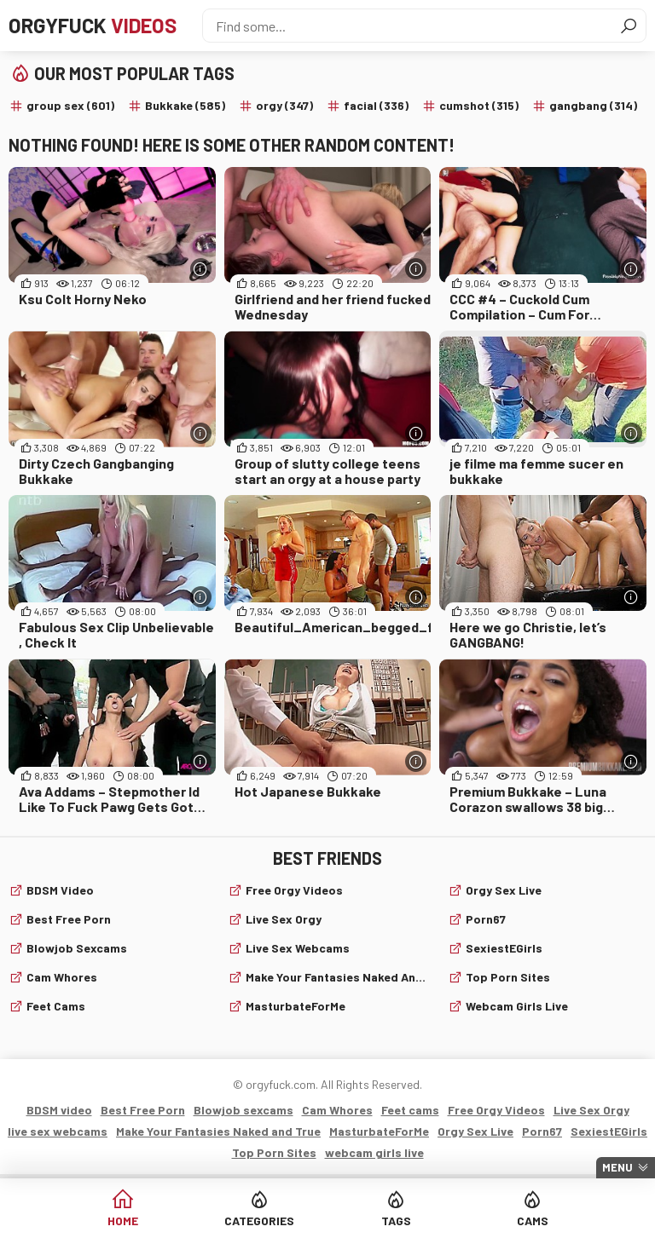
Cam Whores (61, 977)
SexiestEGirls (504, 948)
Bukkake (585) (185, 105)
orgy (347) (284, 105)
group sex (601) (70, 105)
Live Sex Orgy (284, 919)
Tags (396, 1220)
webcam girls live (517, 1006)
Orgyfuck (93, 25)
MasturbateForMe (295, 1006)
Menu (617, 1167)
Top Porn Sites (508, 977)
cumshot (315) (479, 105)
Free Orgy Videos (294, 890)
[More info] (201, 268)
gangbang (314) (593, 105)
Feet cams (55, 1006)
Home (122, 1220)
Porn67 (486, 919)
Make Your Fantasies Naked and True (336, 977)
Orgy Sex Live (504, 890)
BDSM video (60, 890)
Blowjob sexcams (76, 948)
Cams (532, 1220)
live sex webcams (298, 948)
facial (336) (376, 105)
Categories (259, 1220)
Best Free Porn (68, 919)
